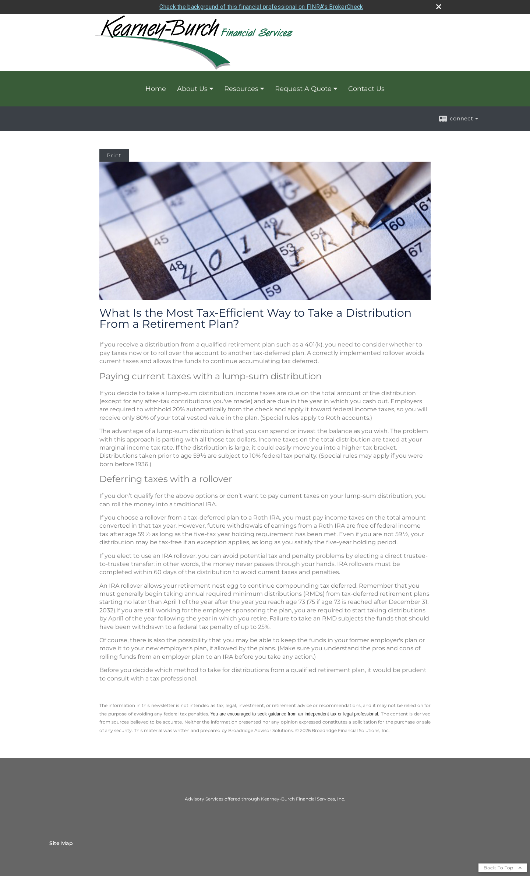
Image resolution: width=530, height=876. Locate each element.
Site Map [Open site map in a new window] (61, 843)
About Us (192, 89)
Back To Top (503, 867)
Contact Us (366, 89)
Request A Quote (303, 89)
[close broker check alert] (439, 7)
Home (155, 89)
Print (114, 155)
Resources (241, 89)
